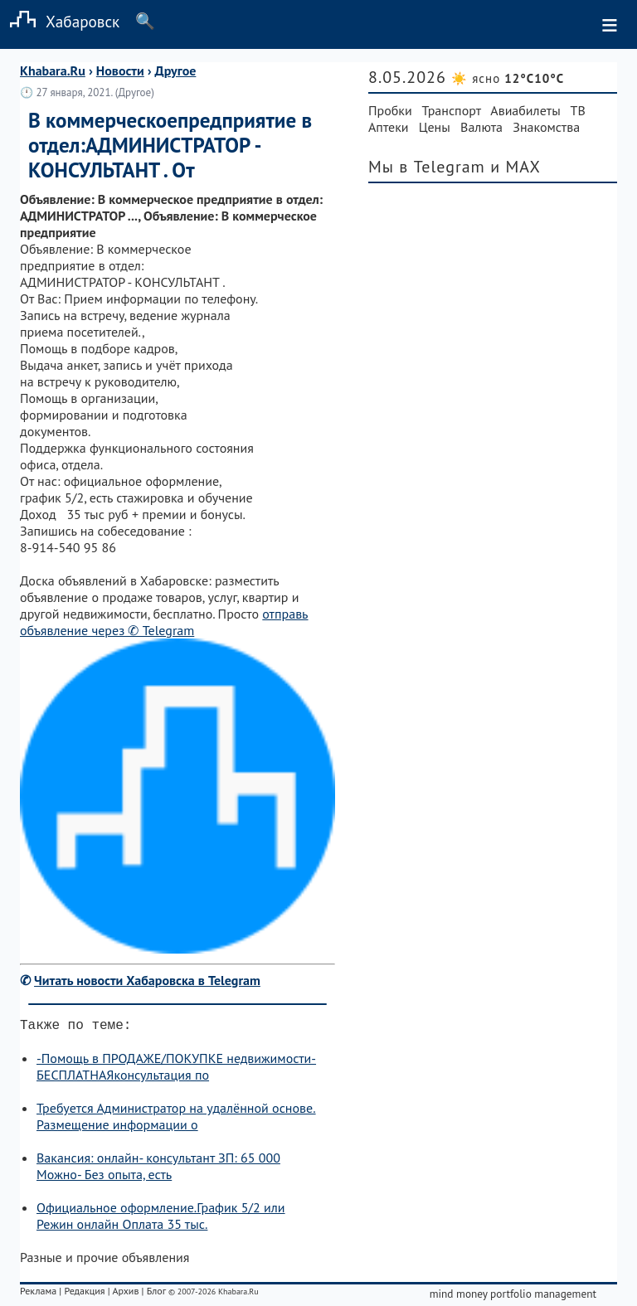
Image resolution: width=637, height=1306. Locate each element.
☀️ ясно (507, 78)
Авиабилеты (525, 110)
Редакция (84, 1294)
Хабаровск (59, 21)
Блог (156, 1294)
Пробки (390, 110)
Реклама (38, 1294)
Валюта (481, 127)
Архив (125, 1294)
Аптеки (388, 127)
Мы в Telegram (426, 166)
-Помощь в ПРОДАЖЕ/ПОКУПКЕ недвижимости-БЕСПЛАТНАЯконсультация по (176, 1069)
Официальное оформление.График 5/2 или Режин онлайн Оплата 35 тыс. (160, 1219)
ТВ (578, 110)
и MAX (515, 166)
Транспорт (451, 110)
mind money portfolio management (513, 1296)
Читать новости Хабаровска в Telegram (147, 980)
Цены (434, 127)
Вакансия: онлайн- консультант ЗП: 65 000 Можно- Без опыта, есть (158, 1169)
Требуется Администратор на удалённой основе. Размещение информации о (176, 1119)
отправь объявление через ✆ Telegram (164, 621)
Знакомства (546, 127)
